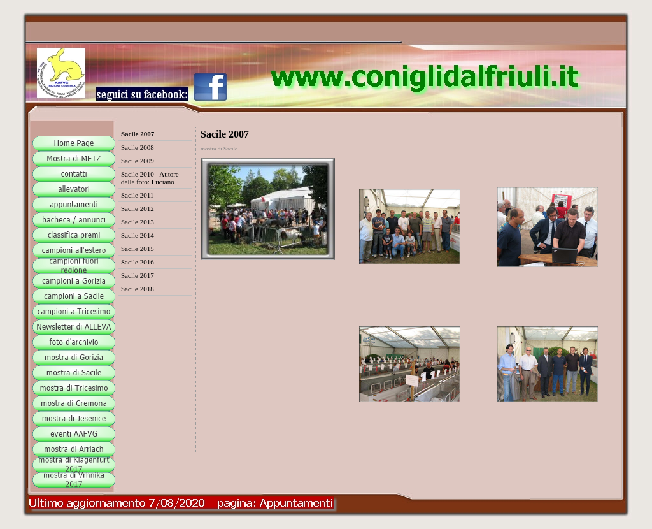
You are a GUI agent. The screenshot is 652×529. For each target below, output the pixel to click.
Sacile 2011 (137, 195)
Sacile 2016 (137, 262)
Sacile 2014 (137, 235)
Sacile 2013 (137, 222)
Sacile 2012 (137, 208)
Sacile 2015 (137, 248)
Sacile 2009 (137, 160)
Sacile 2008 (137, 147)
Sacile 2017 (137, 275)
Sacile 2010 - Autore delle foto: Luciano (150, 177)
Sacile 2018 (137, 289)
